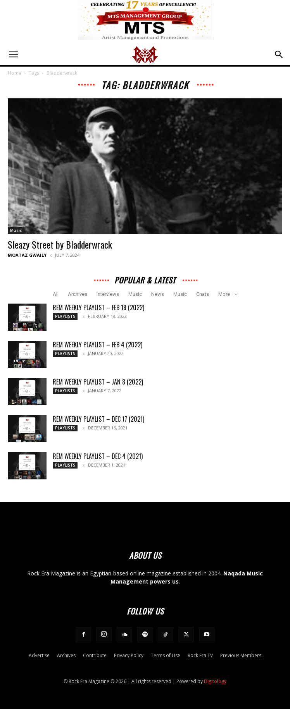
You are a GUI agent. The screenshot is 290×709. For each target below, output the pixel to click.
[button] (13, 54)
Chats (202, 294)
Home (14, 73)
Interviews (108, 294)
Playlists (65, 316)
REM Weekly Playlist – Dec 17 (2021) (98, 419)
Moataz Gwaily (27, 255)
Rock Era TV (200, 655)
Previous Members (240, 655)
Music (16, 230)
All (56, 294)
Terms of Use (165, 655)
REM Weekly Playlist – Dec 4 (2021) (98, 456)
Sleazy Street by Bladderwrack (60, 244)
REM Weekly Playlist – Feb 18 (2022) (98, 307)
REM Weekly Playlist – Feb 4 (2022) (97, 344)
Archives (77, 294)
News (157, 294)
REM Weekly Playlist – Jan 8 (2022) (98, 381)
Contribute (95, 655)
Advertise (39, 655)
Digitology (215, 681)
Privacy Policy (128, 655)
